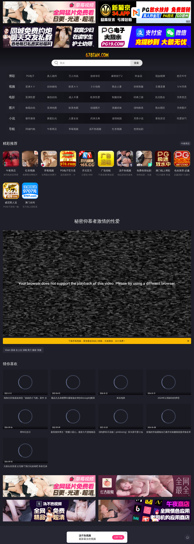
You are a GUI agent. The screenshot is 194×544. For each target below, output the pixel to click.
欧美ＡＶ (73, 86)
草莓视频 (73, 129)
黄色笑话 (160, 118)
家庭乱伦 (52, 118)
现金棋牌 (160, 76)
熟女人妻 (117, 86)
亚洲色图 (52, 107)
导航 (12, 129)
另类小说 (138, 118)
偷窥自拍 (30, 107)
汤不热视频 (95, 129)
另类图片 (182, 107)
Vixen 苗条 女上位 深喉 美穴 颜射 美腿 (23, 350)
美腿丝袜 (117, 107)
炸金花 (138, 76)
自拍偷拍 (52, 86)
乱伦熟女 (160, 97)
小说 (12, 118)
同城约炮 (30, 129)
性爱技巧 (182, 118)
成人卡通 (73, 97)
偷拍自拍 (52, 97)
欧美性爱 (95, 97)
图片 (12, 108)
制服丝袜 (117, 97)
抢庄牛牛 (182, 76)
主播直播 (160, 86)
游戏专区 (95, 76)
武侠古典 (95, 118)
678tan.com (97, 55)
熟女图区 (160, 107)
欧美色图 (73, 107)
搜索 (136, 63)
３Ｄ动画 (95, 86)
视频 (12, 86)
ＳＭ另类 (182, 86)
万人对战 (73, 76)
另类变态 (182, 97)
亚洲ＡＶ (30, 86)
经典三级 (138, 97)
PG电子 (30, 76)
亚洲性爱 (30, 97)
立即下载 (118, 537)
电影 (12, 97)
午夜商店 (52, 129)
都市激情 (30, 118)
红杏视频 (117, 129)
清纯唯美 (138, 107)
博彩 (12, 76)
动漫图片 (95, 107)
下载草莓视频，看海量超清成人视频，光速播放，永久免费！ (129, 341)
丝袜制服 (138, 86)
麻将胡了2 (116, 76)
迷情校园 (117, 118)
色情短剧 (138, 129)
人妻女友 (73, 118)
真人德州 (52, 76)
